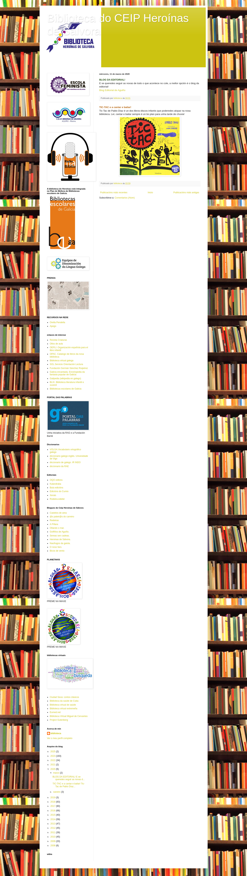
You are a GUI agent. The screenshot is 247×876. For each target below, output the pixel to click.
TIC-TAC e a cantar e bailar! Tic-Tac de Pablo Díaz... (68, 785)
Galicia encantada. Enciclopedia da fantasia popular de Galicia (67, 373)
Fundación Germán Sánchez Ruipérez (69, 368)
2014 (53, 819)
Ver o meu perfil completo (59, 738)
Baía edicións (56, 487)
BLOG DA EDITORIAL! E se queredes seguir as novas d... (68, 778)
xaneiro (57, 792)
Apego (53, 326)
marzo (56, 773)
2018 (53, 801)
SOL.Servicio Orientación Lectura (66, 364)
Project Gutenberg (59, 720)
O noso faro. (56, 547)
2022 (53, 760)
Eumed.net (55, 712)
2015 (53, 815)
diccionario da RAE (59, 466)
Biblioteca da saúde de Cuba (64, 701)
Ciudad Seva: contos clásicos (64, 697)
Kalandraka (55, 484)
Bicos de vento (57, 550)
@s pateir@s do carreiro (62, 516)
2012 (53, 828)
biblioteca (56, 733)
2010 (53, 836)
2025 (53, 751)
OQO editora (56, 480)
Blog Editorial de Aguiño (112, 90)
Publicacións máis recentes (113, 192)
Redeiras (54, 520)
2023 (53, 756)
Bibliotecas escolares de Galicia (65, 388)
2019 (53, 797)
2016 (53, 810)
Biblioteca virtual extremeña (63, 708)
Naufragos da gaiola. (60, 543)
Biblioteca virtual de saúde (63, 704)
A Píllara (54, 524)
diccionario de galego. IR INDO (65, 462)
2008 (53, 845)
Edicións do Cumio (59, 491)
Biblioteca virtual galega (62, 360)
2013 (53, 823)
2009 (53, 841)
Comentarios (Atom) (125, 197)
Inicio (150, 192)
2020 (53, 769)
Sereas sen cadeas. (60, 535)
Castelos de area (58, 513)
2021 (53, 764)
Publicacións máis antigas (186, 192)
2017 (53, 806)
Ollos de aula (56, 343)
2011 (53, 832)
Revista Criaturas (58, 340)
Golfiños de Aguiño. (59, 531)
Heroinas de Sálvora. (60, 539)
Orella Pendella (57, 322)
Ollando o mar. (57, 528)
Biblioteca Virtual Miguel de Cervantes (69, 716)
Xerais (53, 495)
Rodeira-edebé (57, 499)
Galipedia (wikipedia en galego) (65, 378)
